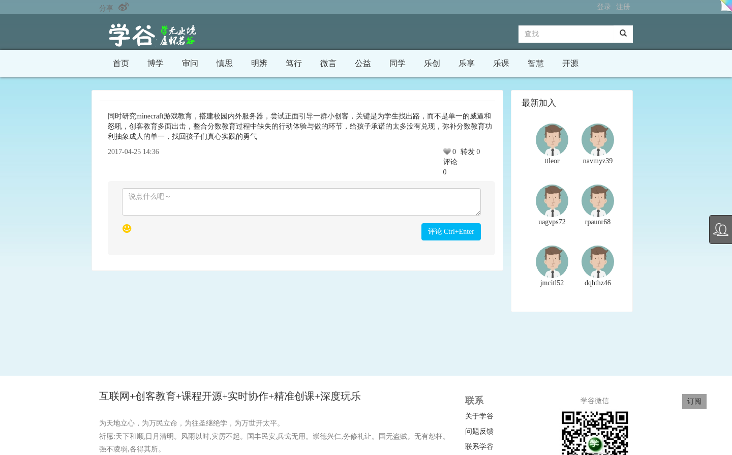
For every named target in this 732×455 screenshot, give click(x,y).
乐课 (501, 63)
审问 (190, 63)
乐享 (467, 63)
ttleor (552, 161)
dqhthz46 (598, 283)
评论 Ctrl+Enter (451, 231)
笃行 (294, 63)
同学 (397, 63)
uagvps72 (552, 222)
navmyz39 (598, 161)
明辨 (259, 63)
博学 (155, 63)
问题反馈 (479, 431)
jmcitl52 (552, 283)
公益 (363, 63)
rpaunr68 (598, 222)
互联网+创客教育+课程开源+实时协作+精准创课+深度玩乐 (231, 396)
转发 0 (470, 152)
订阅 (694, 401)
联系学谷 (479, 446)
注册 (623, 7)
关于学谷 (479, 416)
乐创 (432, 63)
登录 (604, 7)
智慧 (536, 63)
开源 (570, 63)
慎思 (225, 63)
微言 (328, 63)
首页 (121, 63)
